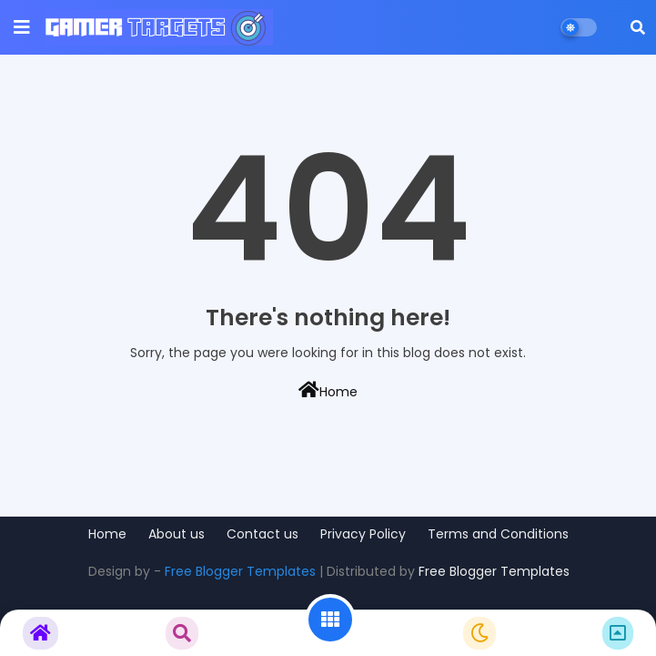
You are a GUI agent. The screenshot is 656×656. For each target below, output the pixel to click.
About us (176, 534)
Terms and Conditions (498, 534)
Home (328, 391)
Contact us (262, 534)
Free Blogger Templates (240, 571)
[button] (638, 27)
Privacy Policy (363, 534)
